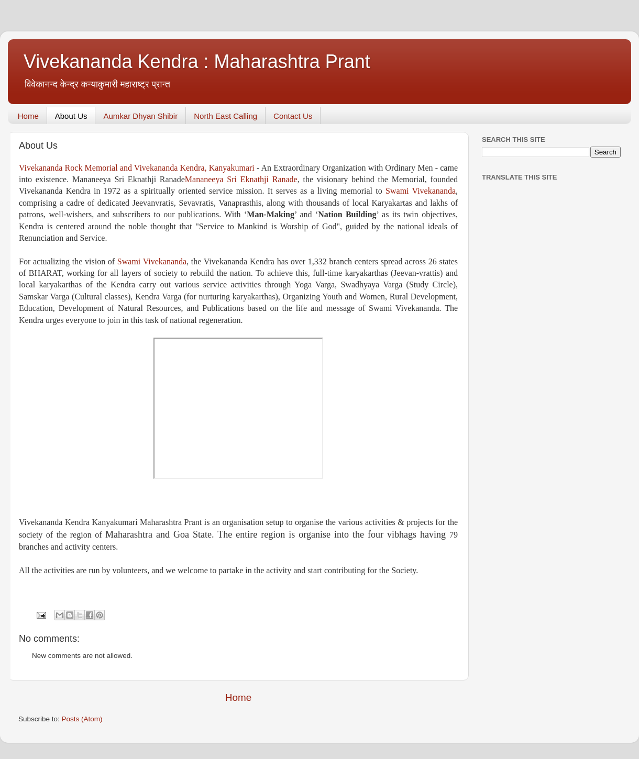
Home (28, 115)
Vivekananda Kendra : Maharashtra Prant (197, 61)
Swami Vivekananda (420, 190)
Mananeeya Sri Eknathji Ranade (241, 179)
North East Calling (225, 115)
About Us (71, 115)
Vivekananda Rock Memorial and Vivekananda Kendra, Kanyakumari (137, 167)
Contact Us (292, 115)
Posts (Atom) (82, 719)
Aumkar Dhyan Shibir (140, 115)
